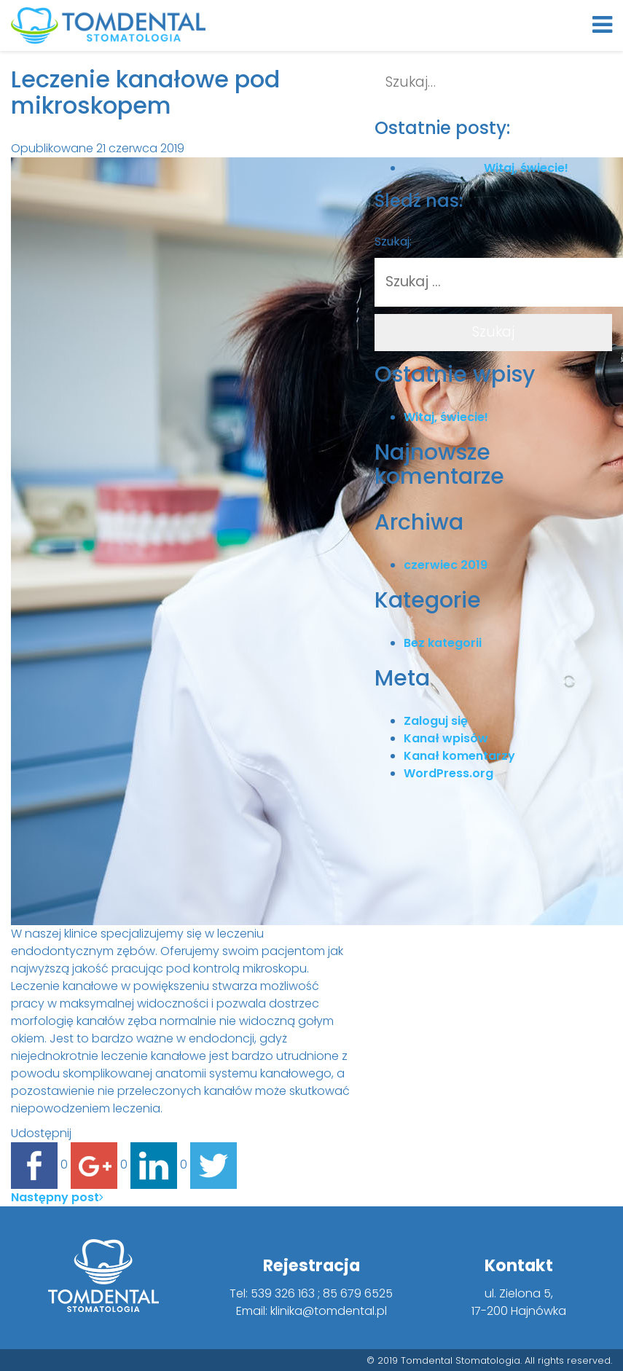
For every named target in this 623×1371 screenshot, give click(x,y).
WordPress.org (448, 773)
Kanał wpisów (446, 738)
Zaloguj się (436, 720)
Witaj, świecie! (446, 417)
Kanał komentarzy (459, 755)
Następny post (57, 1197)
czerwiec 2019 (445, 565)
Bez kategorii (443, 643)
